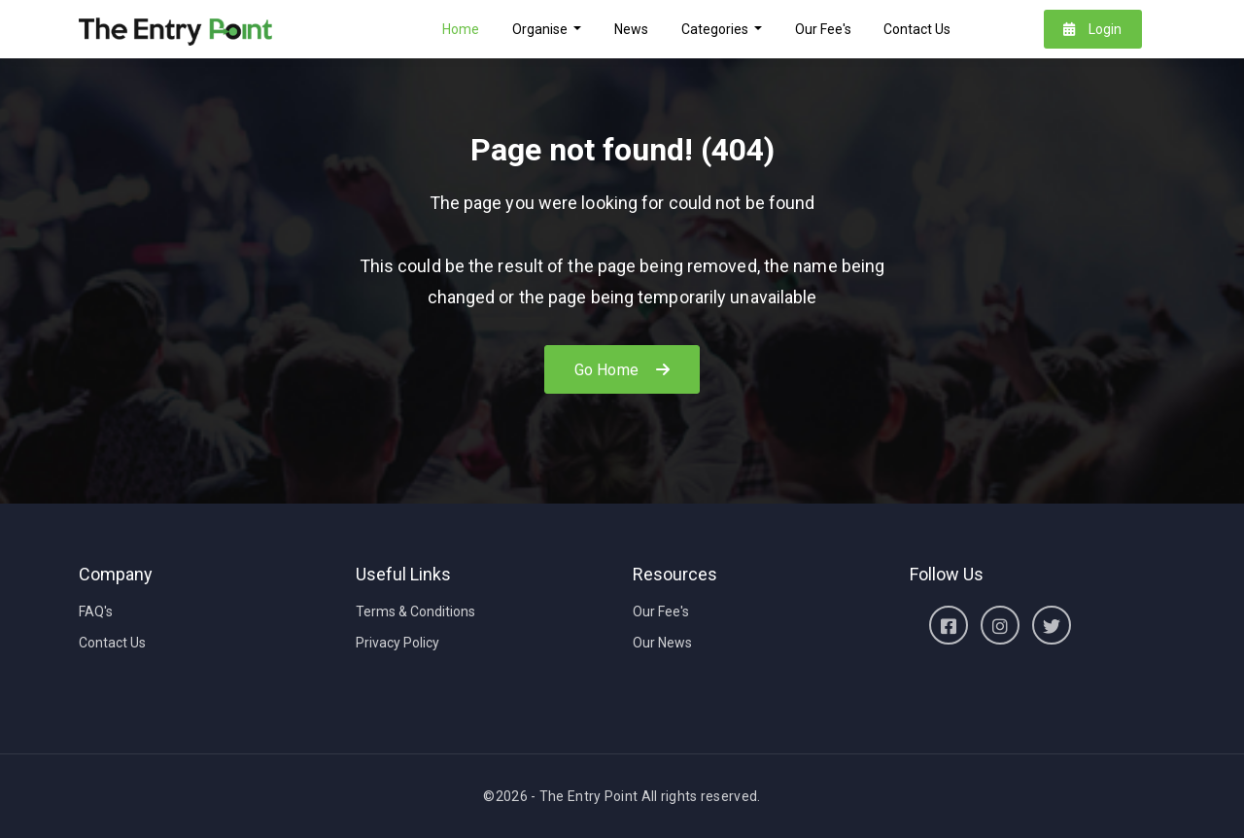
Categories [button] (716, 29)
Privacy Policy (397, 642)
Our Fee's (823, 29)
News (631, 29)
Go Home (622, 370)
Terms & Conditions (415, 611)
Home (460, 29)
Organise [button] (541, 29)
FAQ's (96, 611)
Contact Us (916, 29)
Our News (662, 642)
